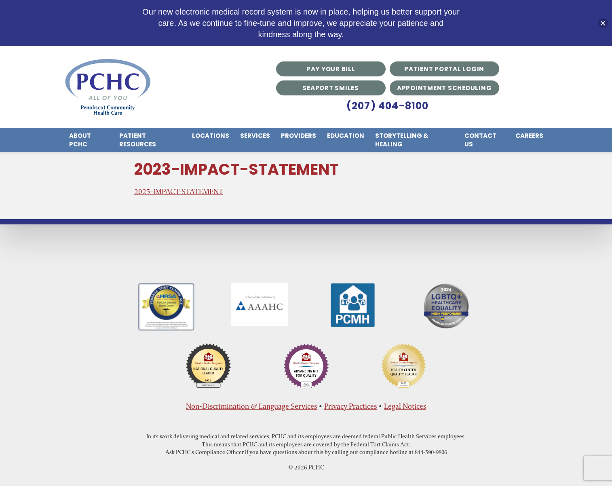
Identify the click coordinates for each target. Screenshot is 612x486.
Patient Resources (137, 139)
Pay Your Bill (330, 69)
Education (345, 135)
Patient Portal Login (444, 69)
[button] (603, 23)
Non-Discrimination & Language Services (251, 406)
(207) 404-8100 (387, 105)
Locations (210, 135)
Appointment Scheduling (444, 88)
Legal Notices (405, 406)
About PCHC (80, 139)
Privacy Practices (350, 406)
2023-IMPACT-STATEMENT (178, 191)
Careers (529, 135)
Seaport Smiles (330, 88)
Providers (298, 135)
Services (255, 135)
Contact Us (480, 139)
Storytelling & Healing (401, 139)
